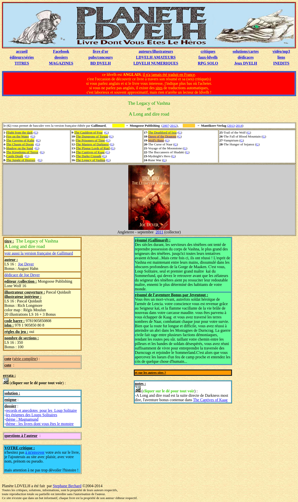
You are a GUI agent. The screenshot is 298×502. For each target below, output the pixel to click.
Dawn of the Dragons (162, 136)
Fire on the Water (17, 136)
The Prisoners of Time (90, 140)
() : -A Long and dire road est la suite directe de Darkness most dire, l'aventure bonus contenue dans (182, 394)
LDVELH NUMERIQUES (155, 63)
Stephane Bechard (67, 486)
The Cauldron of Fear (88, 132)
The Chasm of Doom (20, 144)
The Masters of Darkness (92, 144)
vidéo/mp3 (281, 51)
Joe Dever (26, 264)
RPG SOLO (208, 63)
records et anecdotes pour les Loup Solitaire (41, 410)
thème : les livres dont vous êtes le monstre (40, 424)
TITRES (22, 63)
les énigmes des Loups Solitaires (31, 415)
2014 (239, 125)
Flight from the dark (19, 132)
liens (281, 57)
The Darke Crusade (88, 156)
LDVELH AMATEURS (156, 57)
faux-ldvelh (208, 57)
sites (159, 88)
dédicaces (246, 57)
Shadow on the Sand (19, 148)
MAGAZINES (61, 63)
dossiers (61, 57)
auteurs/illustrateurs (156, 51)
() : (34, 381)
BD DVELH (100, 63)
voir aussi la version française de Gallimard (38, 253)
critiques (208, 51)
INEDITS (281, 63)
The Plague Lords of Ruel (93, 148)
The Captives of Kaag (90, 152)
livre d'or (100, 51)
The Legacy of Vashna (90, 160)
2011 (159, 232)
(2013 (231, 125)
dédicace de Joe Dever (22, 275)
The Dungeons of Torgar (92, 136)
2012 (173, 125)
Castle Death (14, 156)
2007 (166, 125)
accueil (22, 51)
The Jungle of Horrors (20, 160)
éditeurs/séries (22, 57)
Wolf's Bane (156, 140)
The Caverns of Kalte (20, 140)
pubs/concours (100, 57)
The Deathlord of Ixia (162, 132)
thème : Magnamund (22, 419)
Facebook (61, 51)
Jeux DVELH (245, 63)
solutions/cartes (246, 51)
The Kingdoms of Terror (22, 152)
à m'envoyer (35, 452)
